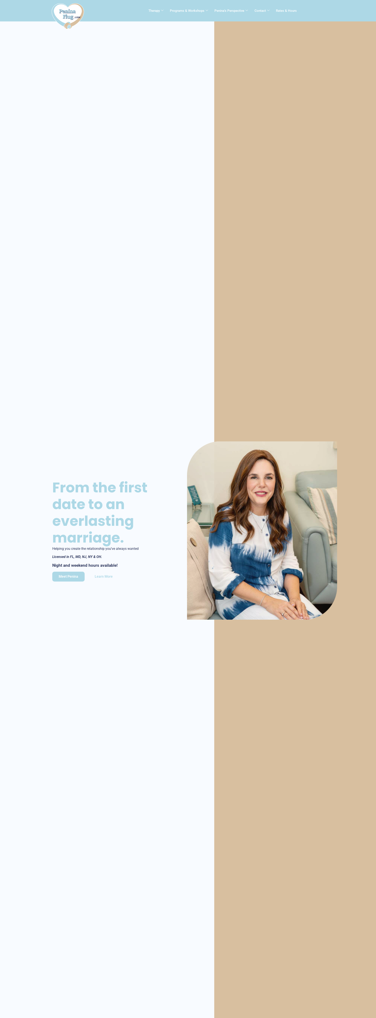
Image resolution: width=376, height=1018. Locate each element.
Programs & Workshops (189, 10)
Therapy (155, 10)
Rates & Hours (286, 10)
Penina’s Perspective (231, 10)
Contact (261, 10)
